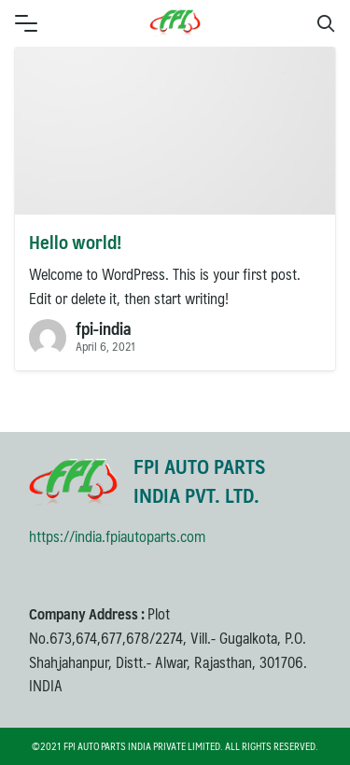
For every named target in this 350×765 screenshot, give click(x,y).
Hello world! (75, 241)
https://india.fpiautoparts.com (117, 536)
